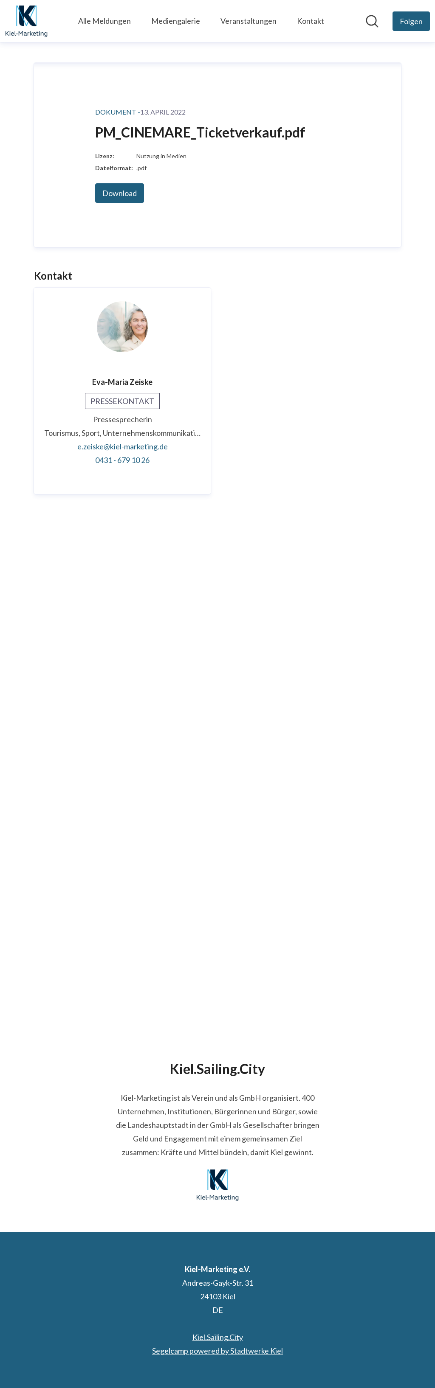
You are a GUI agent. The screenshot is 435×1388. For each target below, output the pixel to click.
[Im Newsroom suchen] (372, 21)
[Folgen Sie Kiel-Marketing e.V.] (411, 21)
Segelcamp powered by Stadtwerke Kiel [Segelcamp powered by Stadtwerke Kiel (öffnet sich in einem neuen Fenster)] (217, 1350)
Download (119, 702)
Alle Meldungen (104, 20)
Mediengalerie (175, 20)
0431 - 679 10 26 (122, 968)
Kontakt (310, 20)
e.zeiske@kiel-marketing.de (122, 955)
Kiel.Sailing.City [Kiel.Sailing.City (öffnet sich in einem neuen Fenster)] (217, 1337)
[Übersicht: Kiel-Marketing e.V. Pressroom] (26, 21)
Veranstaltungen (248, 20)
